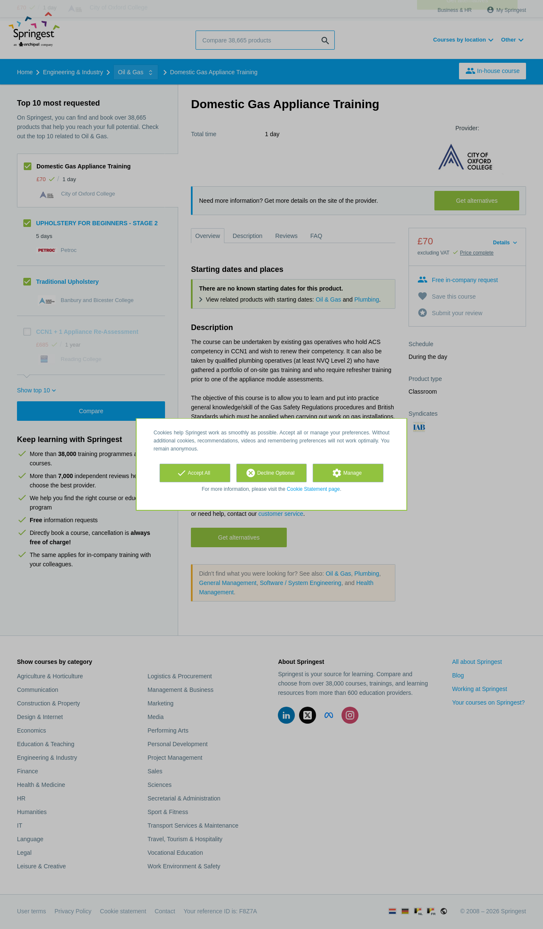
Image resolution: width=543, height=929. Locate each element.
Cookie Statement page (313, 489)
